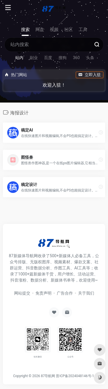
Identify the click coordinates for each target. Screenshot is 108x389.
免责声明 (43, 293)
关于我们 (86, 293)
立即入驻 (89, 74)
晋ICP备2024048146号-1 (75, 376)
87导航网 (48, 376)
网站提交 (22, 293)
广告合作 (65, 293)
